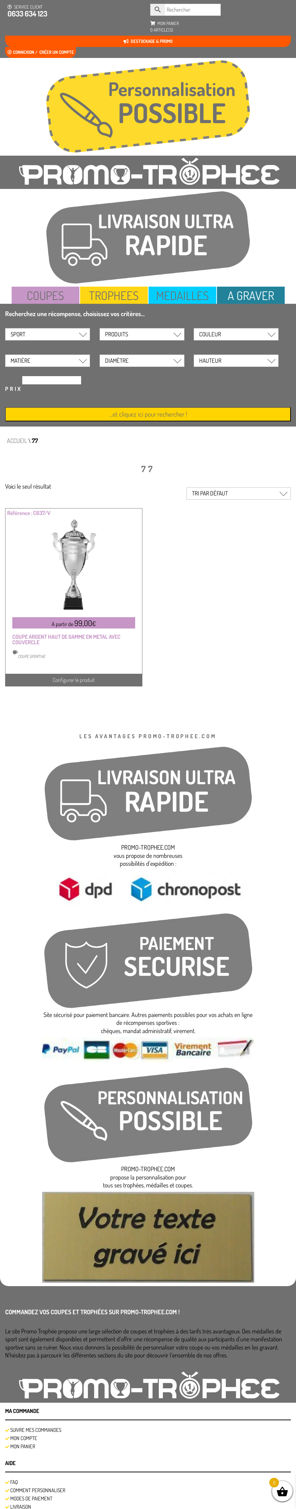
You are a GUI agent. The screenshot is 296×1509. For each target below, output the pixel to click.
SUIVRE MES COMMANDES (35, 1430)
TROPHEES (114, 295)
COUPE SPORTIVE (31, 656)
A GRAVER (251, 295)
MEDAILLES (182, 295)
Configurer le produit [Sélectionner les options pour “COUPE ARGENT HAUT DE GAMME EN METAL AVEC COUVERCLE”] (74, 679)
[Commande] (238, 493)
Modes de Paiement (31, 1498)
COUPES (45, 295)
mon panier (164, 27)
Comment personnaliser (37, 1490)
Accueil (17, 440)
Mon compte (23, 1438)
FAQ (14, 1482)
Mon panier (22, 1446)
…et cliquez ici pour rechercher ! (148, 414)
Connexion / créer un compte (41, 52)
